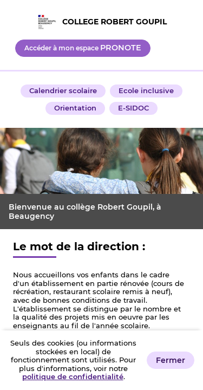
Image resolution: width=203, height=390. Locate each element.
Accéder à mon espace (82, 48)
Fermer (170, 360)
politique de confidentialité (72, 376)
